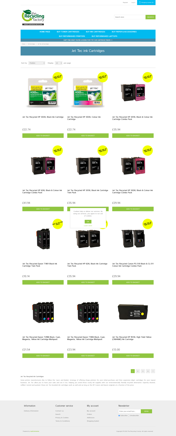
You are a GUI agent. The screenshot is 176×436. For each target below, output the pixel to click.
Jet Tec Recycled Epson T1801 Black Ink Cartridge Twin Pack (39, 265)
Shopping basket (93, 421)
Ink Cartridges (31, 44)
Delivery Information (31, 411)
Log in (133, 2)
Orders (89, 414)
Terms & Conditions (62, 421)
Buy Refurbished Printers (72, 36)
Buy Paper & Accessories (124, 32)
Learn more (88, 226)
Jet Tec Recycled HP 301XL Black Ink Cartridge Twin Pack (87, 191)
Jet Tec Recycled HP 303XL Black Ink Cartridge (42, 117)
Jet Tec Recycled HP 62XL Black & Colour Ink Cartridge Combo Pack (42, 191)
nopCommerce (34, 431)
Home (23, 44)
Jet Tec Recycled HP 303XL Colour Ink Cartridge (84, 118)
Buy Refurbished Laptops (104, 36)
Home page (45, 32)
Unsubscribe (134, 415)
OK (88, 222)
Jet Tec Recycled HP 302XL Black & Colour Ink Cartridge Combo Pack (132, 191)
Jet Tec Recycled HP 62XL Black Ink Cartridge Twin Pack (87, 265)
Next (153, 371)
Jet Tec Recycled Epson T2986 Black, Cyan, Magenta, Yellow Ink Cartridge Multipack (41, 338)
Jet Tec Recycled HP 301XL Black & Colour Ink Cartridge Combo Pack (132, 118)
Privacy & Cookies (62, 418)
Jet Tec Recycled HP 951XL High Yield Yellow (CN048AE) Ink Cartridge (131, 338)
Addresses (90, 418)
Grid (149, 63)
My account (91, 411)
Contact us (59, 411)
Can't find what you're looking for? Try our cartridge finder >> (88, 40)
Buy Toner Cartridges (68, 32)
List (153, 63)
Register (125, 2)
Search (57, 414)
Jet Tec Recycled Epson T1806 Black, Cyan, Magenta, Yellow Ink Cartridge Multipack (86, 338)
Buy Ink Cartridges (95, 32)
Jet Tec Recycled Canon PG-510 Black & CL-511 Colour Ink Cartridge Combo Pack (133, 265)
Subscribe (123, 415)
